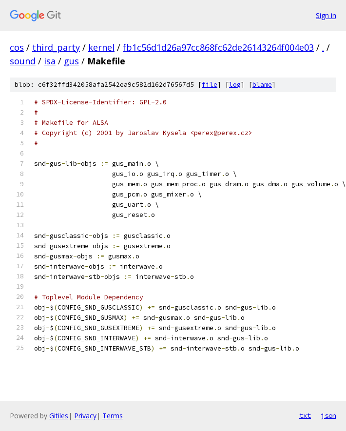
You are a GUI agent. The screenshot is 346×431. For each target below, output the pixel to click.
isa (50, 61)
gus (71, 61)
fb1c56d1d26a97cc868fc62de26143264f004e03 (218, 47)
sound (23, 61)
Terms (112, 415)
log (235, 84)
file (209, 84)
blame (262, 84)
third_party (56, 47)
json (328, 415)
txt (305, 415)
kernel (101, 47)
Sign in (326, 15)
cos (17, 47)
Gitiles (58, 415)
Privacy (85, 415)
